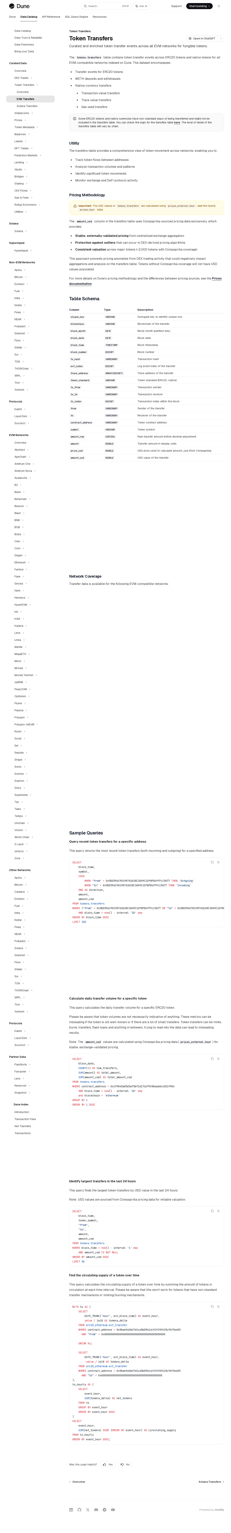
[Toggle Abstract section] (30, 449)
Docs (12, 18)
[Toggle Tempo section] (30, 816)
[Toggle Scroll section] (30, 738)
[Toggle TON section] (30, 361)
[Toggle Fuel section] (30, 291)
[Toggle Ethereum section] (30, 562)
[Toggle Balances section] (30, 134)
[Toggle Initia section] (30, 298)
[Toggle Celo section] (30, 541)
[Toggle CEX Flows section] (30, 190)
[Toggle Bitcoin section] (30, 277)
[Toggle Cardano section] (30, 891)
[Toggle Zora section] (30, 858)
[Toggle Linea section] (30, 639)
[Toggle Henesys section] (30, 597)
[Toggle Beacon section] (30, 506)
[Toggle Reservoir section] (30, 1085)
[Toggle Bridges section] (30, 176)
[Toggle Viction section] (30, 830)
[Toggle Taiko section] (30, 809)
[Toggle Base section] (30, 492)
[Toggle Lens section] (30, 632)
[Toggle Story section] (30, 787)
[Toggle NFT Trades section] (30, 148)
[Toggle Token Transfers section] (30, 84)
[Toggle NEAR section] (30, 319)
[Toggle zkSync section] (30, 851)
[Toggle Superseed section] (30, 794)
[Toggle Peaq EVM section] (30, 689)
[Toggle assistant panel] (141, 6)
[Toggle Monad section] (30, 668)
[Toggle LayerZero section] (30, 416)
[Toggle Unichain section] (30, 823)
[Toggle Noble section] (30, 305)
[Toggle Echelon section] (30, 284)
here (177, 122)
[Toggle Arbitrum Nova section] (30, 470)
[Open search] (106, 6)
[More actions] (221, 38)
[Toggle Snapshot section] (30, 1092)
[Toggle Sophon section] (30, 780)
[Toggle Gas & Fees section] (30, 197)
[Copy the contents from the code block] (212, 862)
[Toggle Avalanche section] (30, 477)
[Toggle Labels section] (30, 141)
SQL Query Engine (76, 18)
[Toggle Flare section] (30, 576)
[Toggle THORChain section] (30, 368)
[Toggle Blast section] (30, 513)
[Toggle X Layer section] (30, 844)
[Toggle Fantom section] (30, 569)
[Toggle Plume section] (30, 703)
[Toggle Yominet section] (30, 389)
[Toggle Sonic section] (30, 766)
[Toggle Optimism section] (30, 696)
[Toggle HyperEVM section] (30, 604)
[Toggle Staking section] (30, 183)
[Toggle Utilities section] (30, 211)
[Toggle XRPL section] (30, 375)
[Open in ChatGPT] (202, 38)
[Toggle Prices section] (30, 120)
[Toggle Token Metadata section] (30, 127)
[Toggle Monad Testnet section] (30, 675)
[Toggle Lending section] (30, 162)
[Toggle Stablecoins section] (30, 113)
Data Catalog (28, 18)
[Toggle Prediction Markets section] (30, 155)
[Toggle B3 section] (30, 484)
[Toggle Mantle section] (30, 647)
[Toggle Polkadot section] (30, 326)
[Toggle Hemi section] (30, 590)
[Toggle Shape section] (30, 759)
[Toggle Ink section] (30, 611)
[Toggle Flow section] (30, 340)
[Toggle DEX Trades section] (30, 77)
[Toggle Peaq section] (30, 312)
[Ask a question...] (146, 1493)
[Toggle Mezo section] (30, 661)
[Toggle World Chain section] (30, 837)
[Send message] (219, 1494)
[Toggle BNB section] (30, 520)
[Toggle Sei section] (30, 745)
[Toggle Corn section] (30, 548)
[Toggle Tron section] (30, 382)
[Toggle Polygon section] (30, 717)
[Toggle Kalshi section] (30, 409)
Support (176, 6)
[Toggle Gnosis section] (30, 583)
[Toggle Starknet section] (30, 333)
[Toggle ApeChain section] (30, 456)
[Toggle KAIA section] (30, 618)
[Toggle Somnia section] (30, 773)
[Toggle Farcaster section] (30, 1071)
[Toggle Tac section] (30, 801)
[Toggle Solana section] (30, 231)
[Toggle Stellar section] (30, 347)
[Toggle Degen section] (30, 555)
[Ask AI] (218, 862)
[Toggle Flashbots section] (30, 1064)
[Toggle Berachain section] (30, 499)
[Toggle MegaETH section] (30, 654)
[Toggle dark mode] (219, 6)
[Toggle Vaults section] (30, 169)
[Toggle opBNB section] (30, 682)
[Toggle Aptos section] (30, 270)
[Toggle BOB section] (30, 527)
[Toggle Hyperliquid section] (30, 250)
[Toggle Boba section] (30, 534)
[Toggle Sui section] (30, 354)
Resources (100, 18)
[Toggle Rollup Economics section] (30, 204)
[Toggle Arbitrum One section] (30, 463)
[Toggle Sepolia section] (30, 752)
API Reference (51, 18)
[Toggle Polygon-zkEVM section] (30, 724)
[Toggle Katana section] (30, 625)
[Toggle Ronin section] (30, 731)
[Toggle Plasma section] (30, 710)
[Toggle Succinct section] (30, 423)
